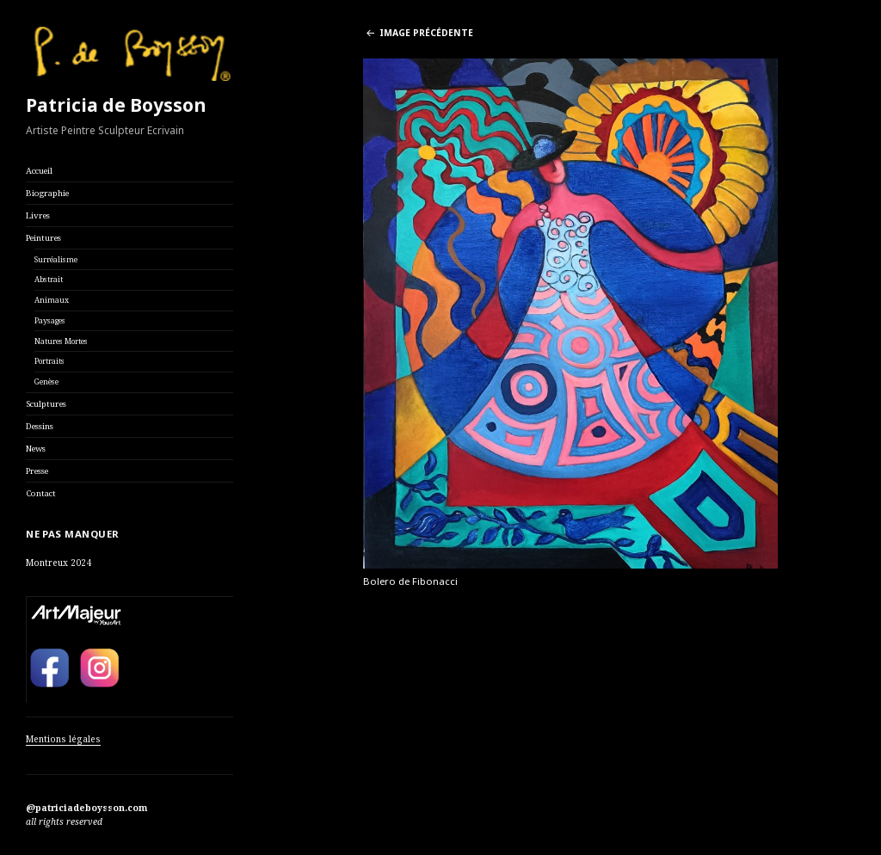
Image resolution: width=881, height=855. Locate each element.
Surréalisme (55, 260)
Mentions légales (63, 739)
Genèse (46, 382)
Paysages (49, 321)
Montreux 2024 (58, 563)
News (36, 448)
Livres (38, 215)
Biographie (47, 193)
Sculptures (46, 403)
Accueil (39, 170)
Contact (41, 493)
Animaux (51, 300)
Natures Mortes (61, 341)
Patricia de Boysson (116, 105)
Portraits (49, 361)
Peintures (43, 237)
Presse (37, 471)
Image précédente (426, 33)
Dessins (39, 426)
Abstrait (48, 279)
